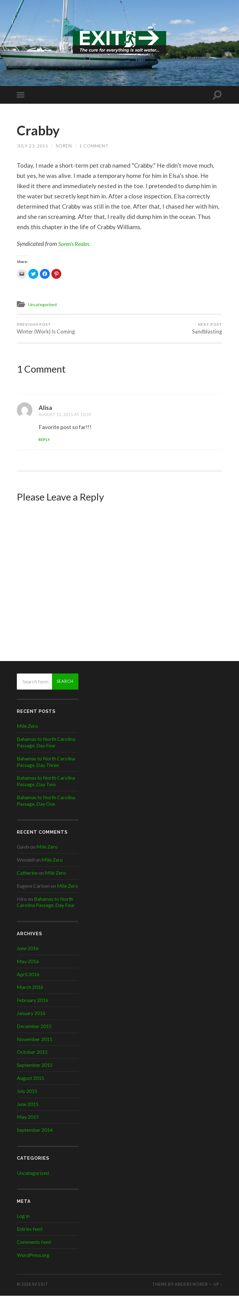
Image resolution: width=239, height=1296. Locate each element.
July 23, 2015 (32, 145)
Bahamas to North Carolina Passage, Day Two (46, 781)
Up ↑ (217, 1284)
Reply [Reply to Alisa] (45, 439)
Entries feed (29, 1229)
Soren (63, 145)
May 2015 (28, 1117)
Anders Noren (191, 1284)
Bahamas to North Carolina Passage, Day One (46, 801)
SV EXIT (40, 1284)
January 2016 (31, 1013)
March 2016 (30, 987)
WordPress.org (33, 1255)
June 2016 (28, 948)
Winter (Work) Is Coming (46, 328)
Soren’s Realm (75, 243)
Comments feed (34, 1242)
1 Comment (93, 145)
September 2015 (35, 1065)
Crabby (39, 130)
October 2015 (32, 1052)
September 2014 (35, 1130)
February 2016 (32, 1000)
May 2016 (28, 961)
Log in (23, 1216)
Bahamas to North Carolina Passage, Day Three (46, 762)
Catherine (27, 873)
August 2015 (30, 1078)
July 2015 (27, 1091)
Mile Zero (27, 726)
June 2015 (28, 1104)
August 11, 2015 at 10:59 (66, 414)
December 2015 (34, 1026)
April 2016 (28, 974)
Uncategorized (43, 304)
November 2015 (34, 1039)
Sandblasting (207, 328)
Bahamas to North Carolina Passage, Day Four (46, 742)
